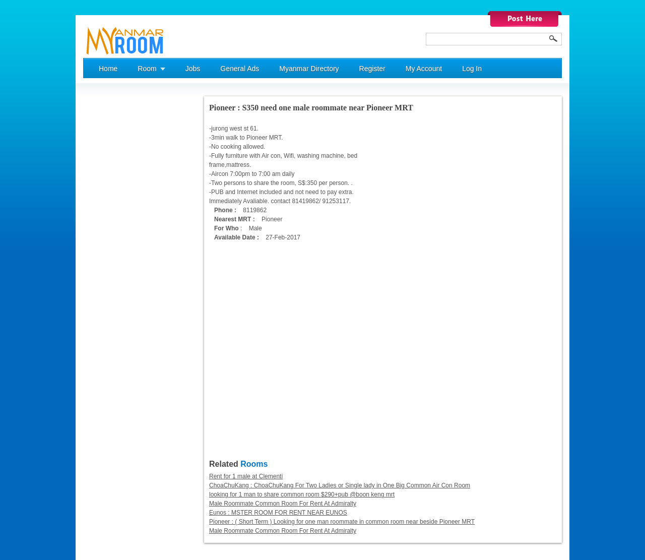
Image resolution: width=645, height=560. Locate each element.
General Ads (239, 69)
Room (147, 69)
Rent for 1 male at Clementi (246, 476)
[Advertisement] (123, 247)
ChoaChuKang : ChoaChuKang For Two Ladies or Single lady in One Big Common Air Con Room (339, 485)
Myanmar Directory (309, 69)
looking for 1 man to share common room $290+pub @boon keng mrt (302, 494)
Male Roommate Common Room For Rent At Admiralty (282, 503)
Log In (472, 69)
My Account (424, 69)
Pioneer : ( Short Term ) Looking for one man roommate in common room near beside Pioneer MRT (342, 521)
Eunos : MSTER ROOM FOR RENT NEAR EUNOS (278, 512)
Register (372, 69)
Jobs (193, 69)
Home (108, 69)
